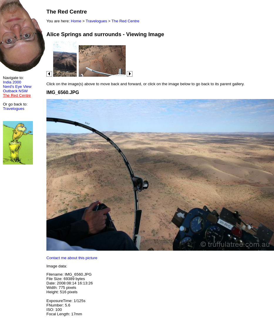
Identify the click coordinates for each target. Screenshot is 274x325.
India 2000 (12, 82)
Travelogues (13, 108)
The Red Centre (125, 21)
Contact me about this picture (71, 258)
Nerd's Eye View (17, 86)
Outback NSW (15, 91)
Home (76, 21)
